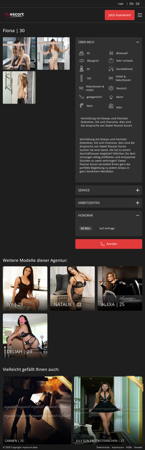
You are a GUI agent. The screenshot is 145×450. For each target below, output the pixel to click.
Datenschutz (103, 447)
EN (132, 4)
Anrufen (108, 244)
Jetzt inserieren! (120, 15)
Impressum (118, 447)
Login (120, 3)
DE (138, 4)
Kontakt (138, 447)
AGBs (129, 447)
